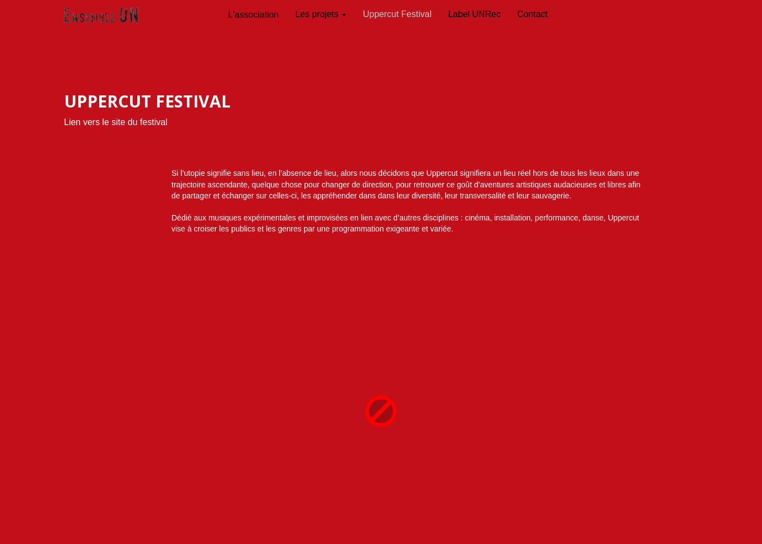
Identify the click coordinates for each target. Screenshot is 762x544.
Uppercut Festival (397, 14)
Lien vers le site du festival (116, 122)
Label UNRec (474, 14)
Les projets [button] (321, 14)
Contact (532, 14)
